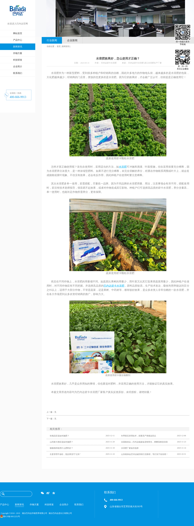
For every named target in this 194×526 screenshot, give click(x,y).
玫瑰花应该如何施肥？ (59, 436)
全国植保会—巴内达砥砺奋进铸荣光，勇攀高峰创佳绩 (144, 442)
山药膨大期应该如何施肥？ (61, 442)
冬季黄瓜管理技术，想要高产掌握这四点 (138, 436)
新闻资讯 (66, 46)
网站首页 (17, 33)
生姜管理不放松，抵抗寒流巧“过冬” (65, 454)
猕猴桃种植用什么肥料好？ (61, 448)
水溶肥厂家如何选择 (130, 448)
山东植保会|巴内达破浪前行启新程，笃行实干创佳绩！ (144, 454)
